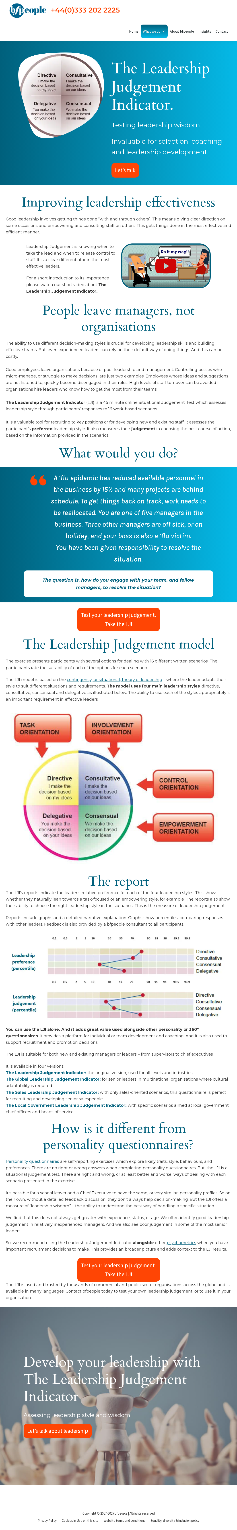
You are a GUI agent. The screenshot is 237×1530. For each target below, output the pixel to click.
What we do (154, 31)
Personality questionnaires (32, 1161)
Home (133, 31)
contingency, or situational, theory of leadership (114, 679)
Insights (204, 31)
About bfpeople (182, 31)
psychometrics (181, 1242)
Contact (222, 31)
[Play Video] (166, 265)
